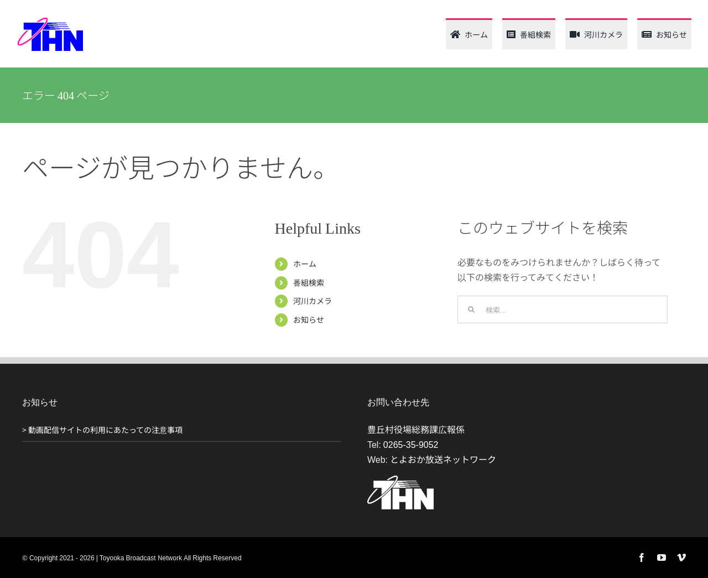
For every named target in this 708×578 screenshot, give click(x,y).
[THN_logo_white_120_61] (400, 480)
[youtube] (661, 557)
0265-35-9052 (411, 444)
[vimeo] (681, 557)
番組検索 (308, 282)
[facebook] (641, 557)
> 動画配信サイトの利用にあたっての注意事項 (102, 429)
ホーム (304, 263)
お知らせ (308, 319)
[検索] (471, 309)
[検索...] (562, 309)
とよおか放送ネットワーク (443, 459)
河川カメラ (312, 300)
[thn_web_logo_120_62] (50, 21)
